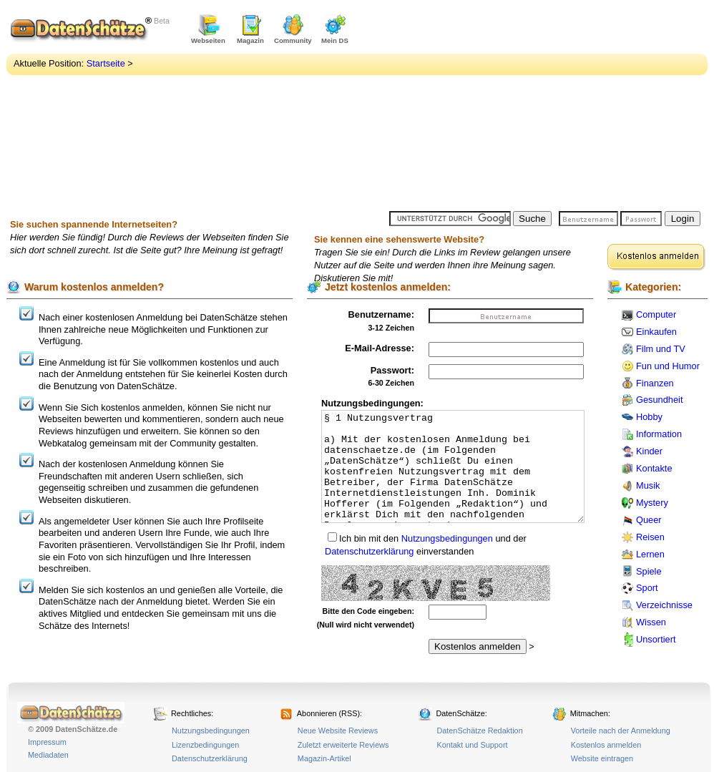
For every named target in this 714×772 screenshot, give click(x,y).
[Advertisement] (495, 107)
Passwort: (392, 370)
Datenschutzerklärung (369, 551)
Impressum (47, 742)
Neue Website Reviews (338, 730)
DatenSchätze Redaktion (479, 730)
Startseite (106, 63)
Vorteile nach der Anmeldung (620, 730)
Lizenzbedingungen (205, 745)
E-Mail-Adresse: (379, 348)
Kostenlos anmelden (606, 745)
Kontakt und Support (471, 745)
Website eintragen (602, 758)
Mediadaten (48, 755)
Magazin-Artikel (324, 758)
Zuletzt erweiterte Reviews (343, 745)
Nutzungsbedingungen (447, 538)
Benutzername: (381, 314)
